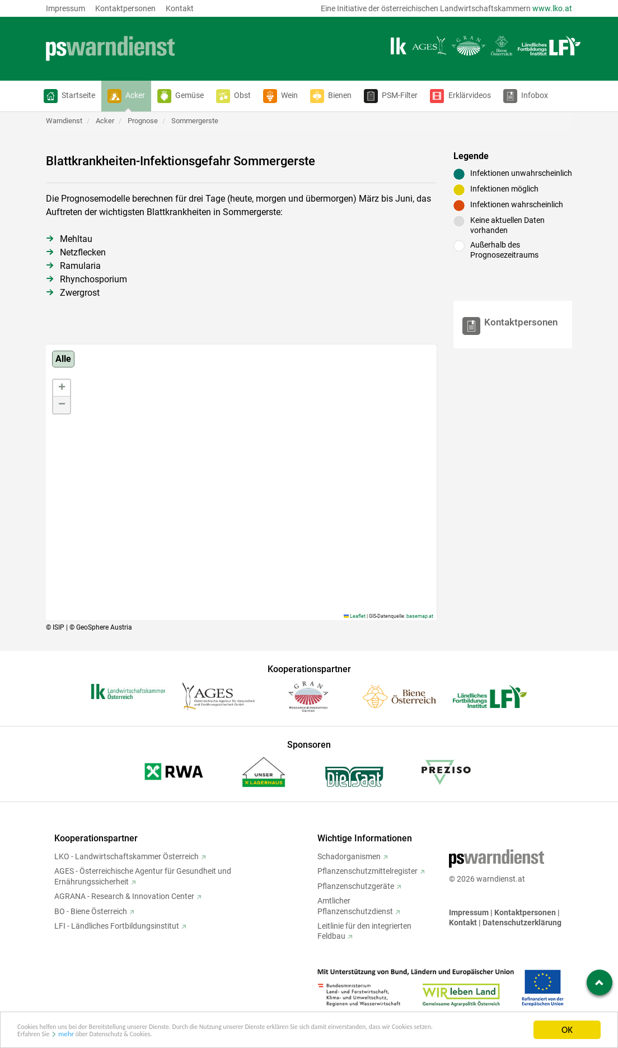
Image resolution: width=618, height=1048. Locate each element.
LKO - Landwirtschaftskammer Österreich (126, 856)
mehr (176, 1035)
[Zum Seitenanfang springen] (599, 982)
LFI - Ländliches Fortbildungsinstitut (116, 925)
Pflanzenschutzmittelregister (367, 871)
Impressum (65, 8)
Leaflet (355, 616)
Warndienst (64, 121)
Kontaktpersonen (125, 8)
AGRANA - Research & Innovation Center (124, 896)
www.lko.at (552, 8)
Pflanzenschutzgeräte (355, 886)
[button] (69, 96)
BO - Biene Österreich (90, 911)
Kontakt (180, 8)
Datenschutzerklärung (522, 922)
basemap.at (419, 616)
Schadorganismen (349, 856)
